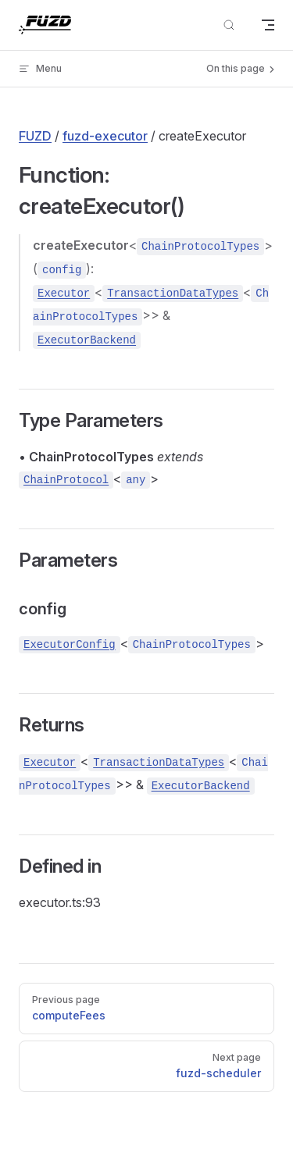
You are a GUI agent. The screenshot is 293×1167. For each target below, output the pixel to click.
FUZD (35, 136)
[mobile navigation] (268, 25)
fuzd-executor (105, 136)
